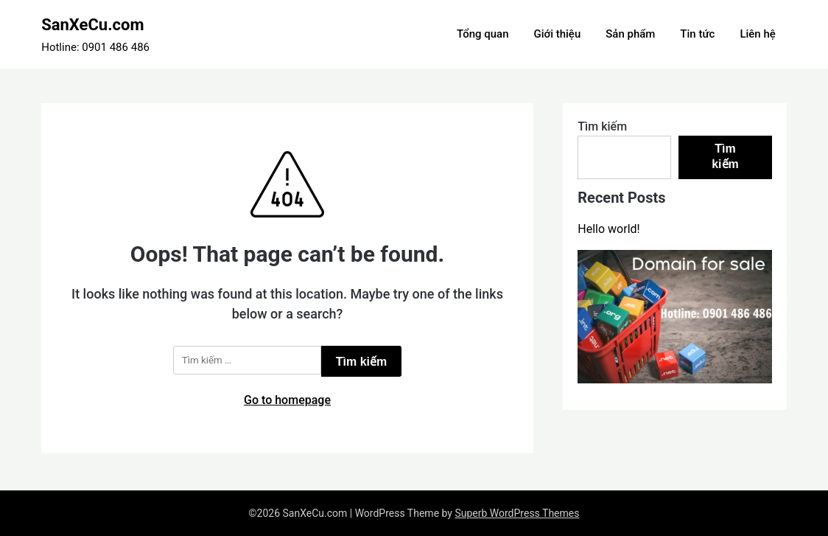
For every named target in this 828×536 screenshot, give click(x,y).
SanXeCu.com (92, 24)
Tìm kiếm (602, 126)
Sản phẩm (630, 34)
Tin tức (697, 34)
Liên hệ (757, 34)
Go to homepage (287, 400)
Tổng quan (482, 34)
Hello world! (608, 229)
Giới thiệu (556, 34)
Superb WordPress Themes (517, 513)
